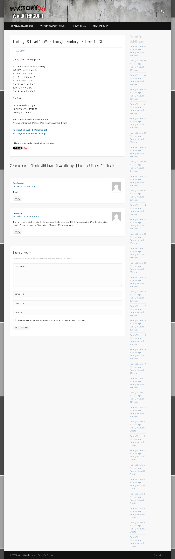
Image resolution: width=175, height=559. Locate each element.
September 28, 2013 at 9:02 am (26, 216)
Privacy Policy (100, 26)
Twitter (156, 11)
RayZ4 (16, 183)
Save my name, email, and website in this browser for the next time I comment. (50, 320)
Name (20, 293)
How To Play (79, 26)
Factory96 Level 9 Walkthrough (29, 133)
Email (20, 303)
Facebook (150, 11)
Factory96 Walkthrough (53, 26)
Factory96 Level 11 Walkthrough (30, 129)
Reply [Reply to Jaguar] (17, 231)
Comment (20, 266)
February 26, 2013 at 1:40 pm (25, 186)
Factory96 (20, 51)
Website (18, 312)
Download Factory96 (22, 26)
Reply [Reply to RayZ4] (17, 198)
